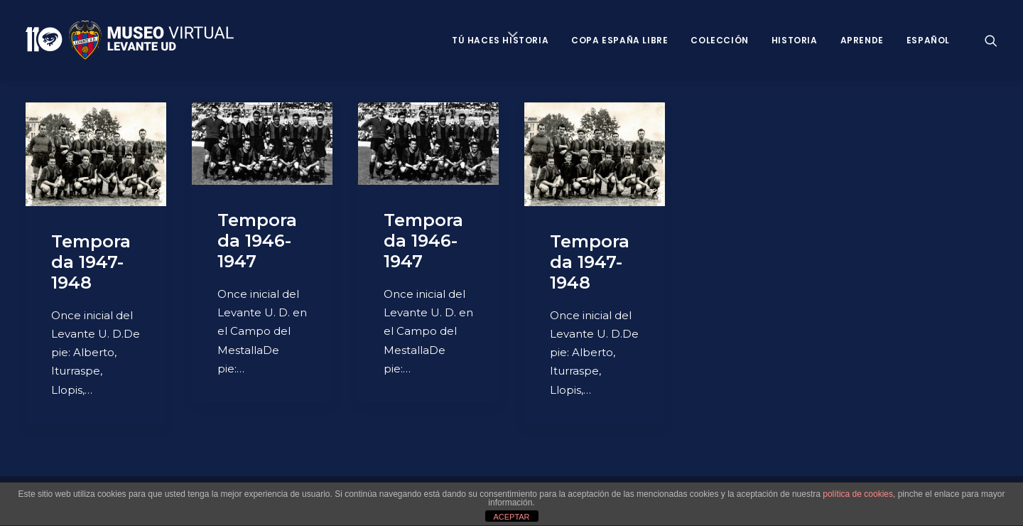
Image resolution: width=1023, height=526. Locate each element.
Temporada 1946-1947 (257, 241)
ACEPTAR (511, 516)
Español (928, 40)
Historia (795, 40)
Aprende (862, 40)
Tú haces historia (500, 40)
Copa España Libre (619, 40)
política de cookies (858, 494)
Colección (719, 40)
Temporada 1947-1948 (91, 262)
